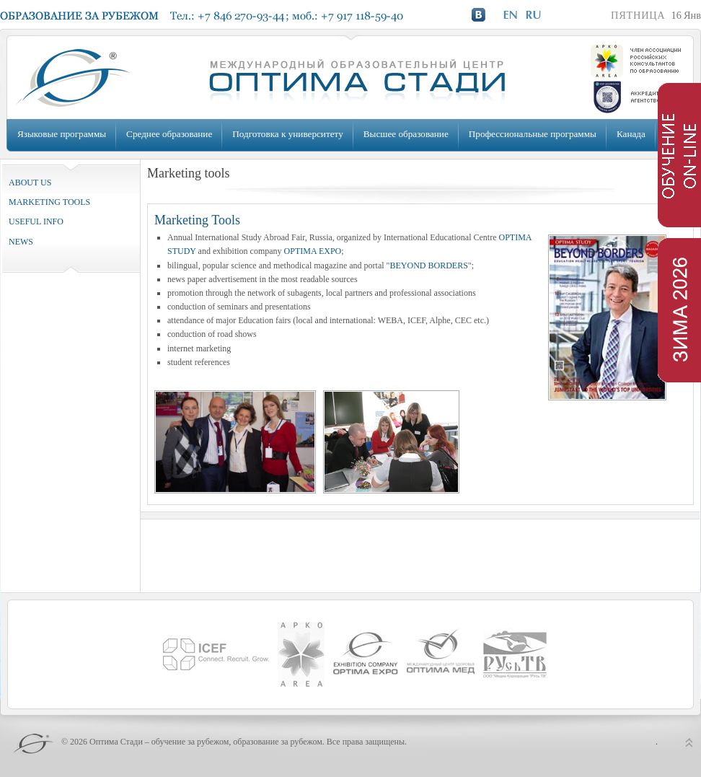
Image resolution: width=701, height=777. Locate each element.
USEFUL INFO (36, 221)
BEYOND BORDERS (428, 265)
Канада (631, 133)
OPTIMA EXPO (313, 251)
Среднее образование (169, 133)
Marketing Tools (197, 220)
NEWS (21, 242)
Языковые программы (61, 133)
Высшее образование (406, 133)
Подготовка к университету (287, 133)
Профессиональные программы (532, 133)
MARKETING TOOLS (49, 202)
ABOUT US (30, 182)
